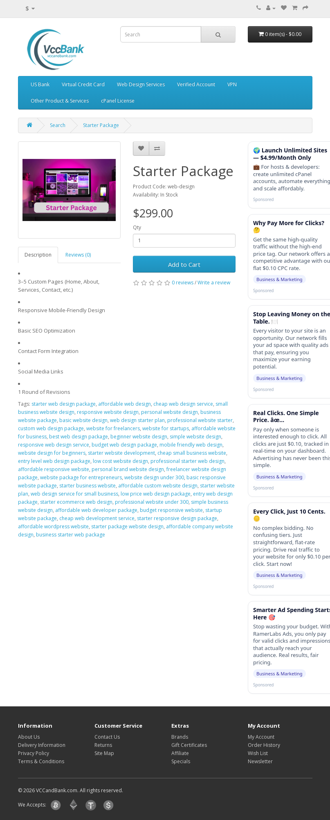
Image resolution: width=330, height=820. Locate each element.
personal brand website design (128, 469)
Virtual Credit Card (83, 84)
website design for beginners (51, 452)
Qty (137, 227)
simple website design (195, 436)
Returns (103, 745)
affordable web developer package (96, 510)
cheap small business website (191, 452)
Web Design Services (141, 84)
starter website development (121, 452)
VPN (232, 84)
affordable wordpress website (53, 526)
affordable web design (124, 403)
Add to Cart (184, 264)
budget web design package (124, 444)
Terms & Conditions (41, 761)
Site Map (104, 753)
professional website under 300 (152, 501)
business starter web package (70, 534)
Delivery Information (41, 745)
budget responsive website (171, 510)
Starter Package (101, 125)
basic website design (83, 420)
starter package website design (127, 526)
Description (38, 254)
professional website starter (200, 420)
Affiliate (180, 753)
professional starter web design (187, 461)
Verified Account (196, 84)
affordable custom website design (158, 485)
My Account (261, 736)
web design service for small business (74, 493)
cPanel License (118, 100)
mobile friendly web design (190, 444)
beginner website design (138, 436)
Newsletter (260, 761)
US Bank (40, 84)
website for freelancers (113, 428)
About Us (29, 736)
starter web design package (63, 403)
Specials (180, 761)
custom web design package (51, 428)
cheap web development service (97, 518)
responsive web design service (53, 444)
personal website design (169, 412)
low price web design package (156, 493)
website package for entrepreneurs (81, 477)
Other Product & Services (60, 100)
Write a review (214, 282)
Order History (264, 745)
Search (57, 125)
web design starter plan (137, 420)
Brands (179, 736)
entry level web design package (54, 461)
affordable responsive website (53, 469)
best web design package (78, 436)
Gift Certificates (189, 745)
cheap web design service (183, 403)
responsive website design (108, 412)
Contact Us (107, 736)
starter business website (87, 485)
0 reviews (182, 282)
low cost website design (120, 461)
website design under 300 (154, 477)
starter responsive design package (177, 518)
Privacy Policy (33, 753)
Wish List (258, 753)
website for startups (165, 428)
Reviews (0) (78, 254)
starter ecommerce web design (76, 501)
